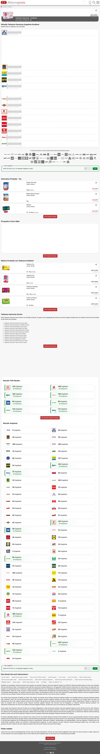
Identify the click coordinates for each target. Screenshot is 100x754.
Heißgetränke (39, 708)
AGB (50, 747)
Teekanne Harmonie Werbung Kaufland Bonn (63, 679)
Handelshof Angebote (52, 677)
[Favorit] (96, 10)
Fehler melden (50, 738)
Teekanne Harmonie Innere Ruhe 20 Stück (15, 337)
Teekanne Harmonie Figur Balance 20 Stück (15, 328)
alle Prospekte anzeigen (50, 256)
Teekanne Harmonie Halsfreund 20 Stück (15, 333)
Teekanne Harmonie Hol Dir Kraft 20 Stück (15, 335)
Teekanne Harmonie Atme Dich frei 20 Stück (15, 323)
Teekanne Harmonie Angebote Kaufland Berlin (44, 679)
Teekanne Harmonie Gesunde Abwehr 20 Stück (16, 330)
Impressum (46, 747)
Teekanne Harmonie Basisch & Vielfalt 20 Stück (16, 325)
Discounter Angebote (5, 677)
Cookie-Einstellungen (52, 749)
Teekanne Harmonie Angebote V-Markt (8, 679)
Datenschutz (53, 747)
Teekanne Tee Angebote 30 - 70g (55, 682)
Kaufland (9, 6)
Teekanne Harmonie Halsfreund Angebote (38, 677)
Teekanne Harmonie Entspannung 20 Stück (15, 326)
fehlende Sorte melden (50, 346)
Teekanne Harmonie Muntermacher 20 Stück (16, 340)
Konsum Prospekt (61, 677)
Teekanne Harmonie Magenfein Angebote (20, 677)
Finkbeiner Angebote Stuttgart (85, 677)
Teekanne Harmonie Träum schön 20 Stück (15, 342)
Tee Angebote (44, 682)
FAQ (47, 749)
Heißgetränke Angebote (6, 682)
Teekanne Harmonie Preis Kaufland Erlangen (83, 679)
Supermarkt (5, 6)
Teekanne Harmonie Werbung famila (25, 679)
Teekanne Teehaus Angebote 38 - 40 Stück (30, 682)
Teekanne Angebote (16, 682)
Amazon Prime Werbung (72, 677)
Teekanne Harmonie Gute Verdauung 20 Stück (16, 332)
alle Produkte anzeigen (50, 216)
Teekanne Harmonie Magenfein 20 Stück (15, 339)
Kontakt (45, 749)
